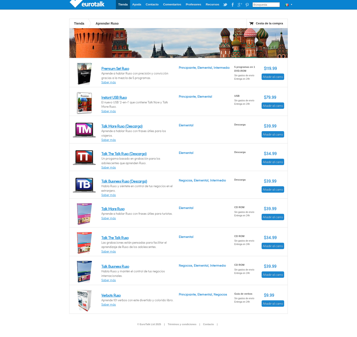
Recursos (212, 4)
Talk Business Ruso (115, 266)
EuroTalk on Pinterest (247, 5)
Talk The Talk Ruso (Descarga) (123, 153)
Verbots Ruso (110, 295)
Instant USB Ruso (113, 97)
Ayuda (136, 4)
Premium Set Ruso (115, 68)
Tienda (123, 4)
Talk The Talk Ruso (114, 237)
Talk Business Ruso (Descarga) (124, 181)
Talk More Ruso (112, 208)
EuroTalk (87, 4)
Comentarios (172, 4)
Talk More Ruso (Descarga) (121, 126)
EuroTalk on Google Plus (239, 5)
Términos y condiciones (182, 324)
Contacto (152, 4)
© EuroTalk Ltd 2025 (149, 324)
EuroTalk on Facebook (232, 5)
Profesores (193, 4)
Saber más (108, 82)
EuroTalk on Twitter (225, 5)
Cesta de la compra (269, 23)
